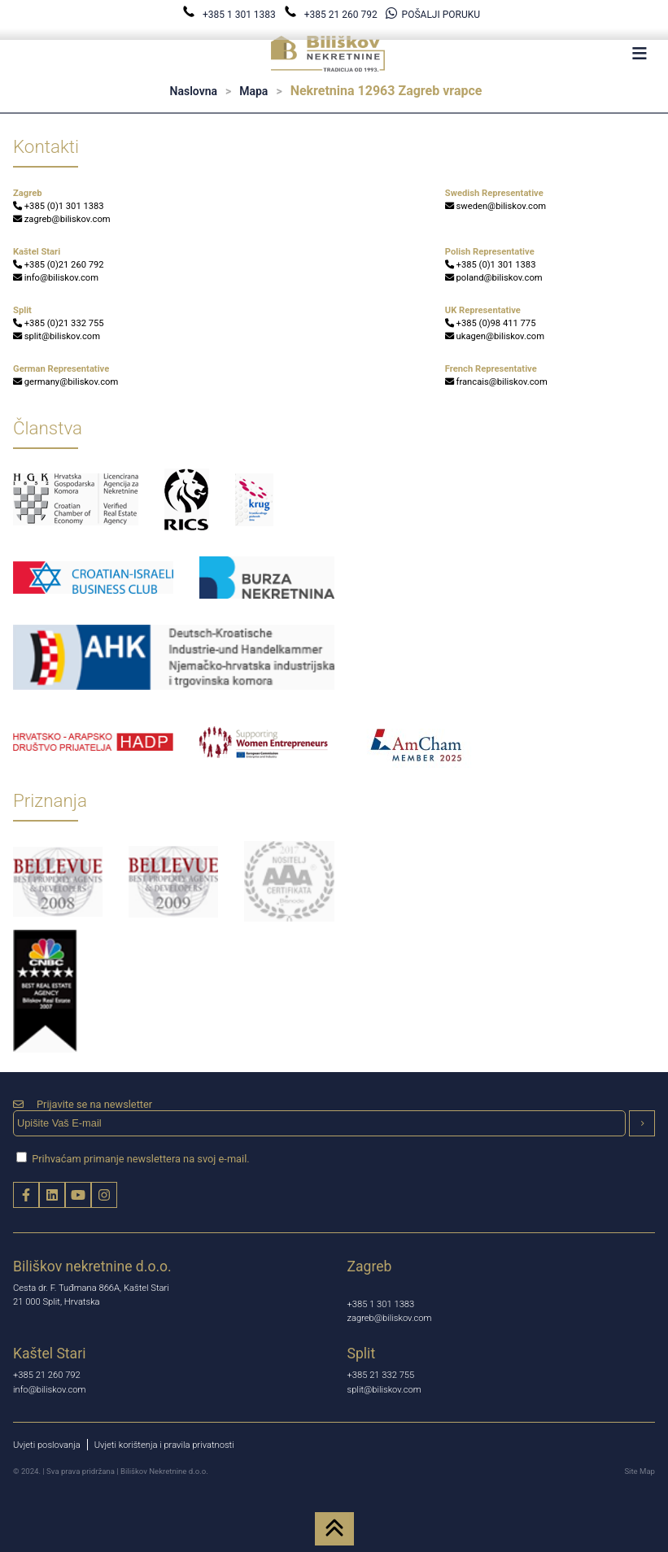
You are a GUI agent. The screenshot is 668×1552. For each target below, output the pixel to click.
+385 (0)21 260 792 (58, 264)
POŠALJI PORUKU (433, 14)
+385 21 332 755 (381, 1375)
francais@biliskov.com (496, 382)
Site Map (639, 1471)
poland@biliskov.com (494, 277)
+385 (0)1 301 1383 (58, 206)
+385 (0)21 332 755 (58, 323)
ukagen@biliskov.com (494, 336)
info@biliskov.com (55, 277)
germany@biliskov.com (65, 382)
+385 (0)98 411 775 (490, 323)
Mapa (253, 91)
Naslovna (193, 91)
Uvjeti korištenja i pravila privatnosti (164, 1445)
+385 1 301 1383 (230, 14)
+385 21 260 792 (332, 14)
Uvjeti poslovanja (47, 1445)
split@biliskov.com (56, 336)
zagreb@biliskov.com (62, 219)
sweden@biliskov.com (495, 206)
